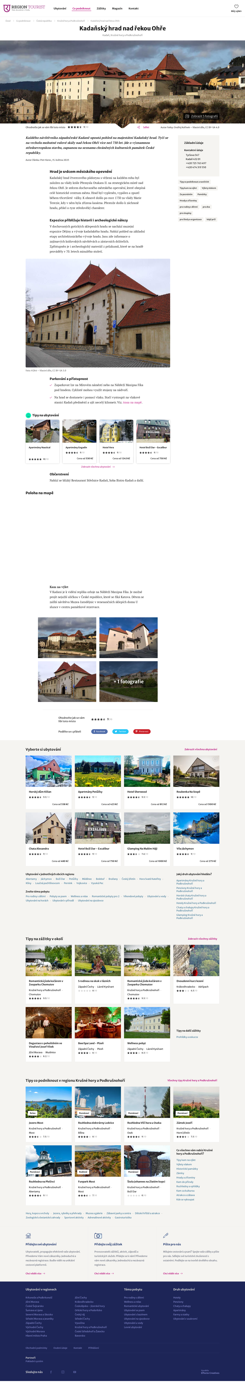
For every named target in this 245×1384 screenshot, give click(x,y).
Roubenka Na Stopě (188, 792)
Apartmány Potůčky (90, 792)
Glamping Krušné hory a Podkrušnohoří (189, 917)
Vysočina (80, 1325)
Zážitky (101, 8)
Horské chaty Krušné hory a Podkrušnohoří (191, 898)
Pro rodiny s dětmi (36, 897)
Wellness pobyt (136, 1045)
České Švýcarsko (35, 1309)
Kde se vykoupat (185, 1202)
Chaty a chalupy (182, 1309)
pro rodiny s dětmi (189, 207)
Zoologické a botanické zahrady (43, 1220)
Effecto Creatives (210, 1374)
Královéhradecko (84, 1304)
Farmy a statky (181, 1317)
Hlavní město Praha (36, 1338)
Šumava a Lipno (34, 1313)
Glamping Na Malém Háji (142, 849)
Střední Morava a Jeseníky (39, 1321)
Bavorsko (80, 1338)
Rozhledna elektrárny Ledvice (96, 1125)
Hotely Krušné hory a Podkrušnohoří (196, 904)
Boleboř (100, 879)
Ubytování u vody (156, 897)
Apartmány (179, 1313)
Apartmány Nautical (39, 447)
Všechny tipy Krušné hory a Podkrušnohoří (191, 1082)
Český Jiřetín (128, 879)
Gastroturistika (123, 1220)
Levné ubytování (133, 1330)
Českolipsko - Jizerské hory (90, 1309)
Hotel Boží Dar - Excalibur (153, 447)
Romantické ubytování (136, 1309)
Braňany (113, 879)
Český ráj (80, 1317)
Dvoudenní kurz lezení (190, 983)
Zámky (180, 1176)
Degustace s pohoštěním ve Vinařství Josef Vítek (45, 1047)
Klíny (28, 884)
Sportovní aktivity (74, 1220)
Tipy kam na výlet (188, 188)
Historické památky (187, 1171)
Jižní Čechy (81, 1300)
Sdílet (146, 127)
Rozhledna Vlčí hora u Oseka (144, 1125)
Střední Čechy (82, 1321)
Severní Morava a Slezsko (39, 1317)
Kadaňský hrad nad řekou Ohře (105, 21)
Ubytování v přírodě (63, 901)
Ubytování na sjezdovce (90, 901)
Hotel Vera (108, 447)
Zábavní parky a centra (119, 1216)
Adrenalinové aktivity (99, 1220)
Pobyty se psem (58, 897)
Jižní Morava (32, 1304)
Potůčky (73, 879)
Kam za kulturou (185, 1193)
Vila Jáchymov (185, 849)
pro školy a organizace (191, 219)
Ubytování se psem (134, 1313)
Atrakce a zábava (185, 1198)
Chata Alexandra (39, 849)
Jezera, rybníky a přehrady (67, 1216)
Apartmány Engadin (76, 447)
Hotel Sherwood (137, 792)
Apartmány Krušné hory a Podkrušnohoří (190, 883)
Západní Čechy (34, 1325)
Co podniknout (81, 8)
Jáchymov (46, 879)
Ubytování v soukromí (185, 1321)
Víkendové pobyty (133, 897)
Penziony (178, 1304)
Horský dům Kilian (40, 792)
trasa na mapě (132, 402)
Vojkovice (81, 884)
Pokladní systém (34, 1364)
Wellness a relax (79, 897)
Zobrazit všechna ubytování (96, 466)
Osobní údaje (60, 1351)
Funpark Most (86, 1184)
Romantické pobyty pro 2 (105, 897)
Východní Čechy (34, 1330)
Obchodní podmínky (36, 1351)
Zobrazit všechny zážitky (201, 940)
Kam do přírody (184, 1184)
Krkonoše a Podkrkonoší (39, 1300)
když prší (211, 219)
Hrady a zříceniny (188, 200)
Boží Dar (60, 879)
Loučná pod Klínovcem (47, 884)
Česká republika (44, 21)
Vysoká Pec (97, 884)
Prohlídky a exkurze (187, 1039)
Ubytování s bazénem (136, 1317)
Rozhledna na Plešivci (42, 1184)
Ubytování (60, 8)
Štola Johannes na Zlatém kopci (146, 1184)
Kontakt (134, 8)
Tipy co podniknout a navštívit (194, 182)
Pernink (68, 884)
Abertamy (31, 879)
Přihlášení (93, 1351)
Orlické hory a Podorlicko (88, 1313)
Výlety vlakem (209, 188)
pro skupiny (185, 213)
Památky (202, 194)
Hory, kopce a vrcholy (37, 1216)
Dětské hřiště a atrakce (147, 1216)
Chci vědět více (34, 1276)
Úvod (7, 21)
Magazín (117, 8)
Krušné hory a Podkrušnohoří (71, 21)
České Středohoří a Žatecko (90, 1334)
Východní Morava (35, 1334)
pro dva (206, 207)
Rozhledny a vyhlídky (188, 1189)
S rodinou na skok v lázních (94, 983)
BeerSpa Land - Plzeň (91, 1045)
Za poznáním (186, 194)
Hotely (176, 1300)
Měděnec (87, 879)
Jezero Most (36, 1125)
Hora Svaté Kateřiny (150, 879)
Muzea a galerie (94, 1216)
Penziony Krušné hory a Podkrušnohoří (189, 890)
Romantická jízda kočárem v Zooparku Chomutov (46, 984)
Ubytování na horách (37, 901)
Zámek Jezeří (184, 1125)
